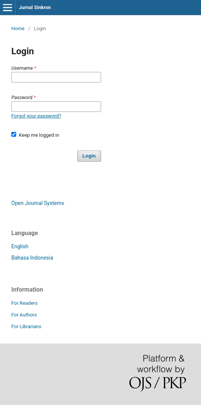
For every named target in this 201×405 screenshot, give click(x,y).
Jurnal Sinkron (35, 7)
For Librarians (26, 326)
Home (18, 28)
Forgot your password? (36, 116)
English (19, 246)
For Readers (24, 303)
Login (89, 156)
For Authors (24, 315)
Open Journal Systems (37, 203)
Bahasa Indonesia (32, 258)
